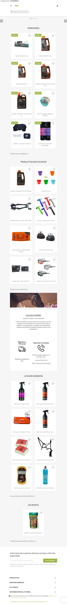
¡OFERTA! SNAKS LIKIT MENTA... (33, 533)
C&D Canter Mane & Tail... (22, 404)
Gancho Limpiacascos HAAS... (46, 220)
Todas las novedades (19, 154)
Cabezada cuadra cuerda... (45, 460)
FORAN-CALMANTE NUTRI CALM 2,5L (45, 85)
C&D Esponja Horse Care (22, 488)
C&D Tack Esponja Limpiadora (21, 460)
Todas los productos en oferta (23, 541)
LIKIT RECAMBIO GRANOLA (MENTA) (45, 115)
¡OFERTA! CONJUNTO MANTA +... (22, 144)
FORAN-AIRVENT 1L (22, 84)
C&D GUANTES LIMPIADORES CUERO (21, 251)
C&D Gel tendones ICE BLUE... (45, 488)
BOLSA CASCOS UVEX (46, 250)
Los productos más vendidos (23, 496)
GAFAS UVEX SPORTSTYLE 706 (46, 281)
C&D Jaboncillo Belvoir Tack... (45, 404)
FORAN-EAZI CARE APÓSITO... (21, 281)
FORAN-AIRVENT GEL (21, 56)
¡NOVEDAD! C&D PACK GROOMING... (45, 144)
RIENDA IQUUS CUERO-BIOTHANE (21, 220)
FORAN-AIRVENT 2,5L (45, 56)
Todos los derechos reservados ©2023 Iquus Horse (28, 602)
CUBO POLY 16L (46, 191)
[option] (33, 19)
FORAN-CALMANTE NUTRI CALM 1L (21, 191)
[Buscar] (19, 12)
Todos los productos (19, 289)
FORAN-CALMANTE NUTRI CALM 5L (22, 115)
